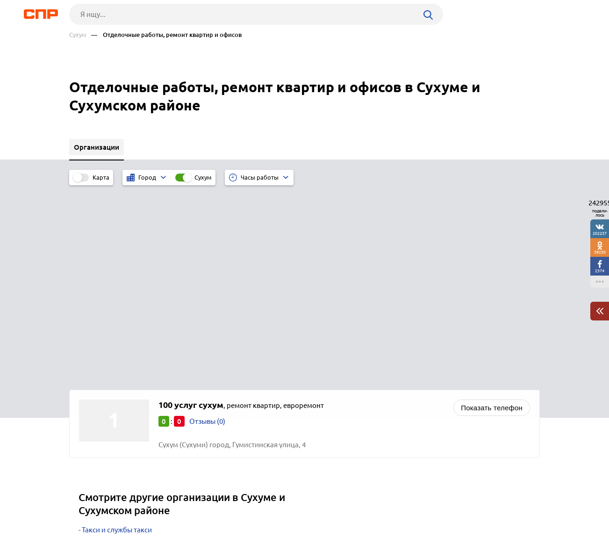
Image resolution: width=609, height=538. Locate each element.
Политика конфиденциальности (194, 530)
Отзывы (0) (207, 225)
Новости (144, 503)
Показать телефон (492, 211)
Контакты (279, 503)
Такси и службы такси (117, 333)
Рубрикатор (86, 503)
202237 (600, 233)
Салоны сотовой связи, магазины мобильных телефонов (175, 345)
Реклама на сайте (210, 503)
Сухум (77, 35)
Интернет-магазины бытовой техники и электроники (169, 356)
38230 (600, 251)
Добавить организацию (498, 503)
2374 (599, 270)
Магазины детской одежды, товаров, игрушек (157, 380)
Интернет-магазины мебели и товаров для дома (161, 368)
